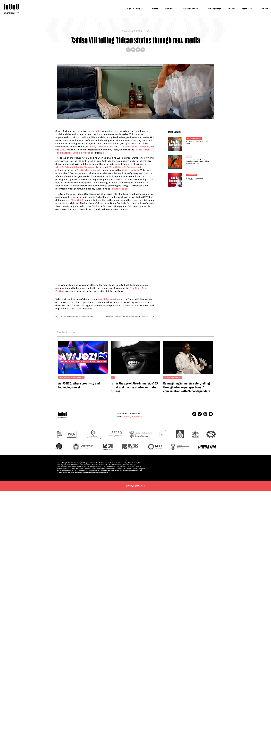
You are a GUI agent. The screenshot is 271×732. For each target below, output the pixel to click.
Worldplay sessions (109, 299)
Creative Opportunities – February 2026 (195, 179)
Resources (248, 8)
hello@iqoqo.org (133, 416)
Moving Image (214, 9)
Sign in (130, 9)
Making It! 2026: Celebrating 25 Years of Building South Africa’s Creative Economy (197, 161)
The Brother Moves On (88, 170)
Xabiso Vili (94, 131)
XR (147, 31)
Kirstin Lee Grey (130, 170)
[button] (128, 49)
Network (170, 8)
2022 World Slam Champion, (134, 146)
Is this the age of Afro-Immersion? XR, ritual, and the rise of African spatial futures (135, 387)
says (102, 203)
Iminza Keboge (119, 189)
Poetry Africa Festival (100, 146)
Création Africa (192, 8)
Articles (154, 9)
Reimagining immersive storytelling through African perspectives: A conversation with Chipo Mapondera (186, 387)
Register (140, 9)
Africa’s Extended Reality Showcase (75, 167)
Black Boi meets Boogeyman (124, 167)
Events (231, 9)
